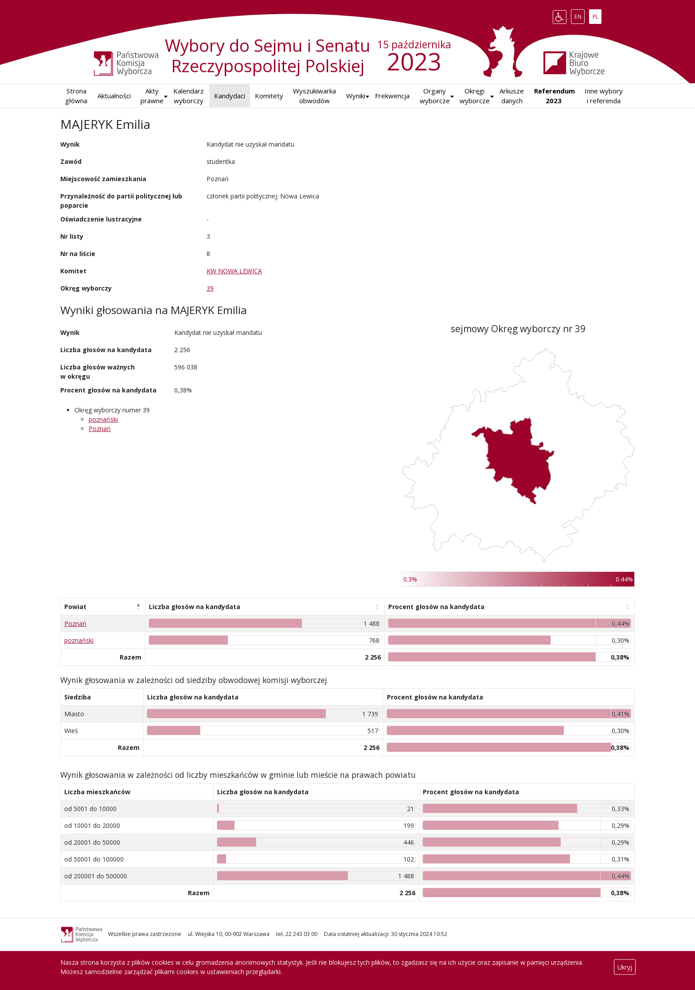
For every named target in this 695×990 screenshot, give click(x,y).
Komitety (269, 95)
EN (579, 15)
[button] (355, 96)
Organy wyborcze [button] (435, 95)
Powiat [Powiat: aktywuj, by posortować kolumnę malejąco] (75, 606)
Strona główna (76, 95)
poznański (103, 419)
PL (597, 15)
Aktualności (114, 95)
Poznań (100, 428)
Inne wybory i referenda (604, 95)
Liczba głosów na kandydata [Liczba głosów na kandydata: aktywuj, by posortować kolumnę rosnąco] (194, 606)
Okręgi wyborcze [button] (475, 95)
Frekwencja (392, 95)
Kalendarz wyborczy (188, 95)
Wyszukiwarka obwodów (314, 95)
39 (210, 288)
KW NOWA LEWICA (234, 271)
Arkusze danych (512, 95)
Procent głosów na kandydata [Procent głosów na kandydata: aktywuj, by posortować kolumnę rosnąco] (436, 606)
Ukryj (624, 967)
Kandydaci (229, 95)
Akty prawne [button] (152, 95)
